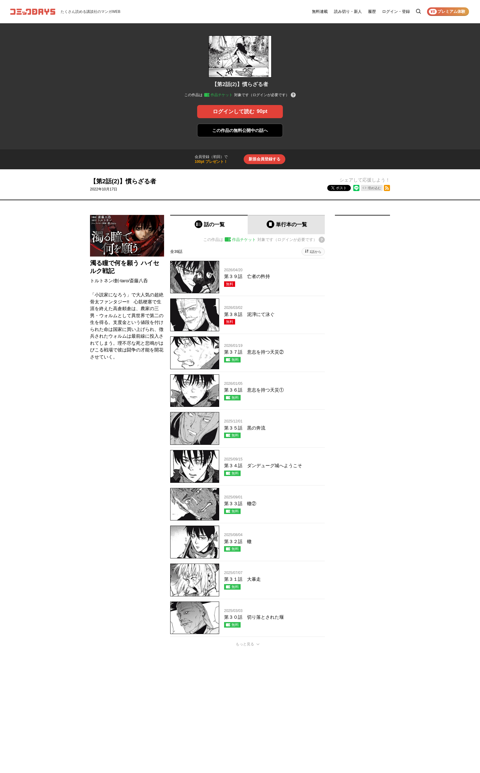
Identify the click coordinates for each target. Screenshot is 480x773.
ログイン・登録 (396, 11)
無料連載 (320, 11)
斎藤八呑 (138, 280)
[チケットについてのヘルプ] (293, 95)
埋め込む (374, 188)
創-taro (121, 280)
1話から (315, 251)
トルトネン (101, 280)
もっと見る (245, 644)
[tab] (209, 224)
